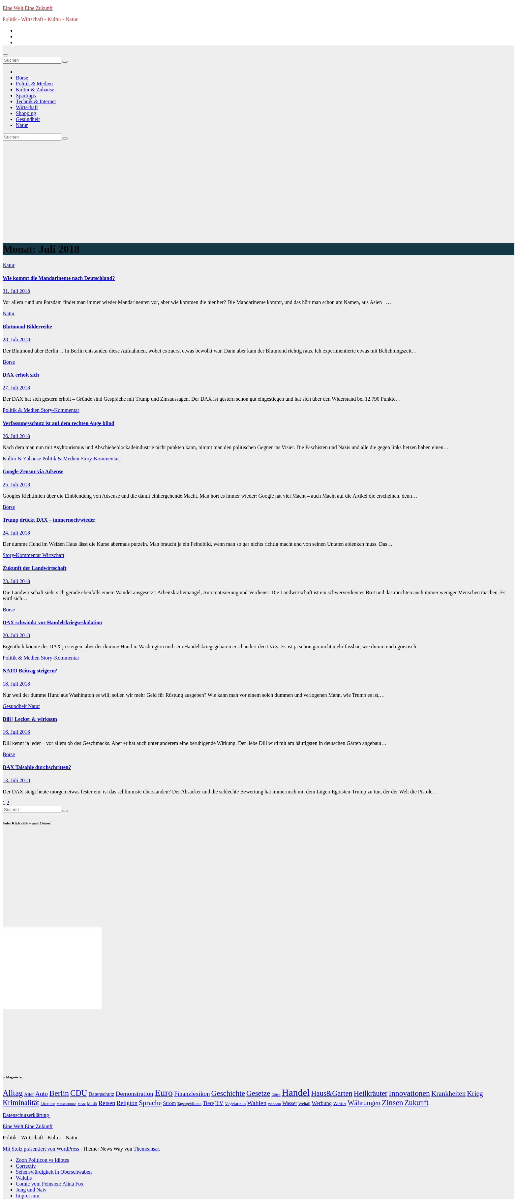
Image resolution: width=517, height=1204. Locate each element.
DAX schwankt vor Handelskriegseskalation (52, 622)
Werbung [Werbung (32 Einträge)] (322, 1103)
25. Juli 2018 (16, 484)
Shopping (26, 113)
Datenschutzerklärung (26, 1115)
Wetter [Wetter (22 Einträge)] (339, 1103)
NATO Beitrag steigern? (30, 670)
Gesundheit (28, 119)
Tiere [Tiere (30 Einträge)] (208, 1103)
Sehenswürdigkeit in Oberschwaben (54, 1172)
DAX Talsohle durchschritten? (37, 767)
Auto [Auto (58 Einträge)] (41, 1093)
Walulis (24, 1178)
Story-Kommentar (60, 410)
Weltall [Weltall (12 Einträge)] (304, 1103)
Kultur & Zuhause (35, 89)
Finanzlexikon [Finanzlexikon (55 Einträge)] (192, 1093)
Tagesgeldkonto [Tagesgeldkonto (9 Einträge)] (189, 1104)
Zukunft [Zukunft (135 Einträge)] (416, 1102)
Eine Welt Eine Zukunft (28, 8)
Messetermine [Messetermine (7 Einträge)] (66, 1104)
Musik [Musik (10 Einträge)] (92, 1103)
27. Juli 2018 (16, 387)
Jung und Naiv (31, 1189)
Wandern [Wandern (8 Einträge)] (274, 1104)
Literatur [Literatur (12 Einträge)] (48, 1103)
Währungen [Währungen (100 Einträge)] (364, 1103)
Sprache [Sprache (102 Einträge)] (150, 1103)
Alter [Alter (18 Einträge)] (29, 1094)
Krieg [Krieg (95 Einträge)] (475, 1093)
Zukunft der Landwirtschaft (35, 568)
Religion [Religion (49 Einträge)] (126, 1103)
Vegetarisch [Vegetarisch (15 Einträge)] (235, 1103)
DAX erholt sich (21, 375)
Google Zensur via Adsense (33, 471)
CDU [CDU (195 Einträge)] (78, 1093)
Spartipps (26, 95)
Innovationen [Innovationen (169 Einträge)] (409, 1093)
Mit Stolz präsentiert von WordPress (41, 1149)
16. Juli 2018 (16, 732)
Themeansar (146, 1149)
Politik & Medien (34, 83)
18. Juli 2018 (16, 684)
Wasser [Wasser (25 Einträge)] (289, 1103)
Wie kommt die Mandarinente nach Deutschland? (59, 278)
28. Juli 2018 (16, 339)
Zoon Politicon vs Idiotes (42, 1160)
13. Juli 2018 (16, 780)
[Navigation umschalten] (5, 55)
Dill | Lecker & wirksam (30, 719)
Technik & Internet (36, 101)
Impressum (27, 1195)
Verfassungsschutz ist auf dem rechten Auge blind (58, 423)
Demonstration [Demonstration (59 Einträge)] (134, 1093)
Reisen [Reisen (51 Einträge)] (107, 1102)
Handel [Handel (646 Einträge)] (296, 1092)
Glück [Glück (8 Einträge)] (275, 1094)
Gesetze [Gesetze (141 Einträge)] (258, 1093)
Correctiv (26, 1166)
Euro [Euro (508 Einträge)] (164, 1093)
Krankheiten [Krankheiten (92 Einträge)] (448, 1093)
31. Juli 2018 (16, 291)
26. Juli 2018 (16, 436)
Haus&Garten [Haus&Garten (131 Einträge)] (331, 1093)
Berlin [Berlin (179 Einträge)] (59, 1093)
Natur (22, 125)
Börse (22, 77)
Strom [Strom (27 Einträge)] (169, 1103)
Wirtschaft (27, 107)
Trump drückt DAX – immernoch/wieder (49, 520)
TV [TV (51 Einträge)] (219, 1102)
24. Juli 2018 (16, 533)
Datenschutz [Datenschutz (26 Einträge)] (101, 1094)
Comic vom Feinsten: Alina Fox (49, 1184)
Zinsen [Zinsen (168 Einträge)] (392, 1102)
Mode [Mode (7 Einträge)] (81, 1104)
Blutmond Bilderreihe (27, 326)
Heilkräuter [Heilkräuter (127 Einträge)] (370, 1093)
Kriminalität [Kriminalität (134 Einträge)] (21, 1102)
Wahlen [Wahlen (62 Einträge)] (256, 1102)
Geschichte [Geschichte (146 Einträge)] (228, 1093)
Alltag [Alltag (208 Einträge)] (13, 1093)
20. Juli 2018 (16, 635)
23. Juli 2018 (16, 581)
